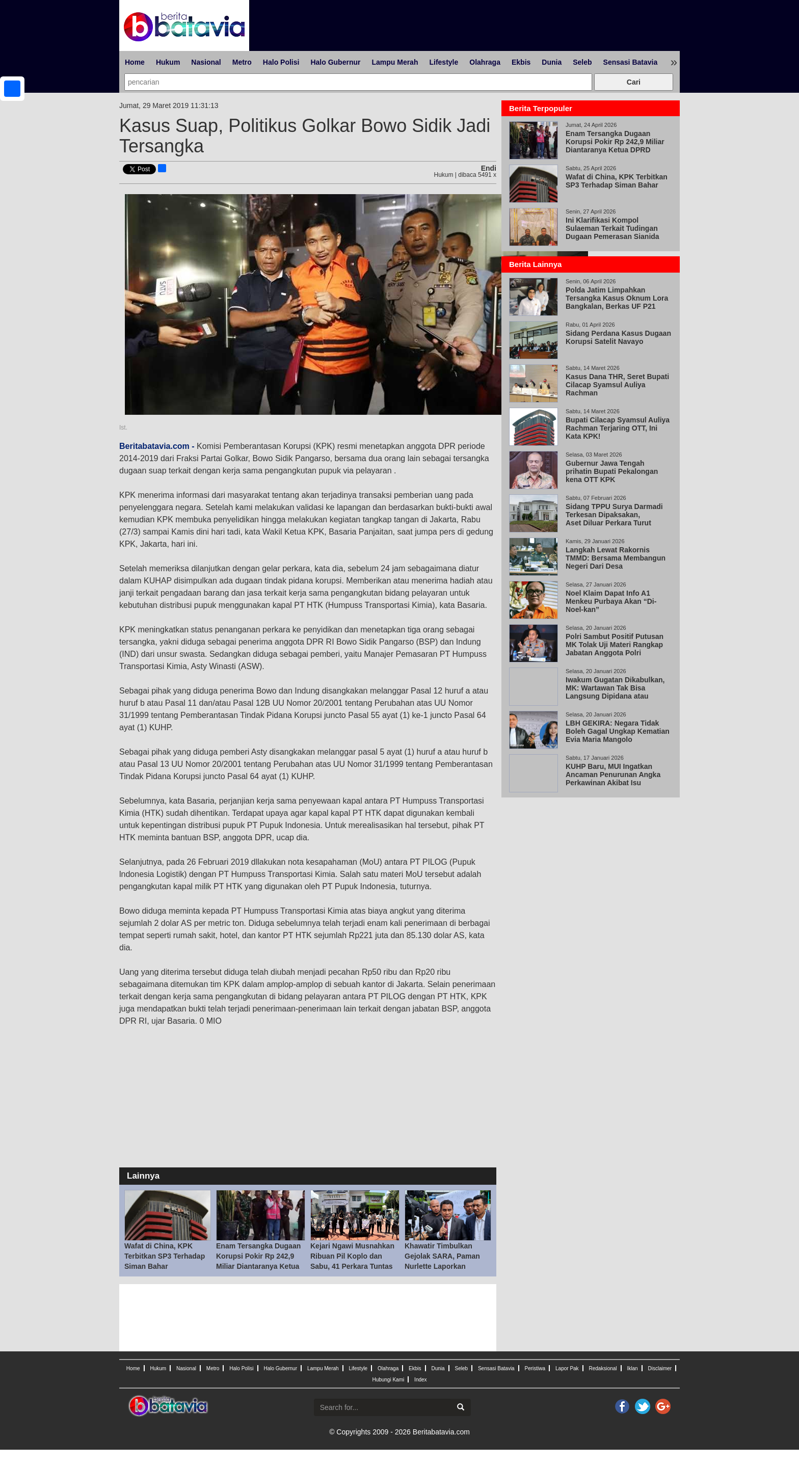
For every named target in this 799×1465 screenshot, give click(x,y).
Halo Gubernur (335, 62)
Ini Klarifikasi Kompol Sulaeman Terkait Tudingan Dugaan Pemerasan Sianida (612, 228)
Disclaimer (660, 1368)
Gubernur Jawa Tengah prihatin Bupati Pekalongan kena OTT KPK (612, 471)
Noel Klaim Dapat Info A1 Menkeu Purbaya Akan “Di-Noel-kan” (611, 601)
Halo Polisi (281, 62)
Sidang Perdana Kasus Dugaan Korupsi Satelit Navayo (618, 337)
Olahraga (484, 62)
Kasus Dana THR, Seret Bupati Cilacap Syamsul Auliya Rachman (617, 384)
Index (420, 1379)
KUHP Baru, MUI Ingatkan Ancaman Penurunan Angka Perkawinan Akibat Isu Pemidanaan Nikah (613, 778)
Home (135, 62)
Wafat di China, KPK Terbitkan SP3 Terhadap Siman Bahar (164, 1256)
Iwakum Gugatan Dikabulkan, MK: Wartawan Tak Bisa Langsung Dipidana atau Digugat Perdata (615, 692)
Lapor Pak (567, 1368)
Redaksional (603, 1368)
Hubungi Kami (388, 1379)
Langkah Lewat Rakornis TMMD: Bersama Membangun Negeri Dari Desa (615, 558)
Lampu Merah (394, 62)
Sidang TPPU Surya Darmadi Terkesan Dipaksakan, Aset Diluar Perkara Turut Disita (614, 518)
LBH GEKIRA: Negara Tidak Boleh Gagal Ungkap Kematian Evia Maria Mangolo (618, 731)
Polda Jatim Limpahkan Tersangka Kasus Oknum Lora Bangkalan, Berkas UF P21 (617, 298)
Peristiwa (535, 1368)
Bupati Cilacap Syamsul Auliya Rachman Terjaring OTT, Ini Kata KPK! (618, 428)
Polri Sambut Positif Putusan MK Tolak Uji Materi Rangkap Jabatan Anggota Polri (614, 644)
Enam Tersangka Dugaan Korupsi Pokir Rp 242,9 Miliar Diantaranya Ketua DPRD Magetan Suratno (615, 145)
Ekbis (521, 62)
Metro (242, 62)
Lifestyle (443, 62)
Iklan (632, 1368)
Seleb (582, 62)
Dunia (552, 62)
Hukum (168, 62)
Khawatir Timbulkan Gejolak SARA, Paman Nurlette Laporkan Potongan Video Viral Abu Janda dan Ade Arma (448, 1266)
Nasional (206, 62)
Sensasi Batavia (630, 62)
